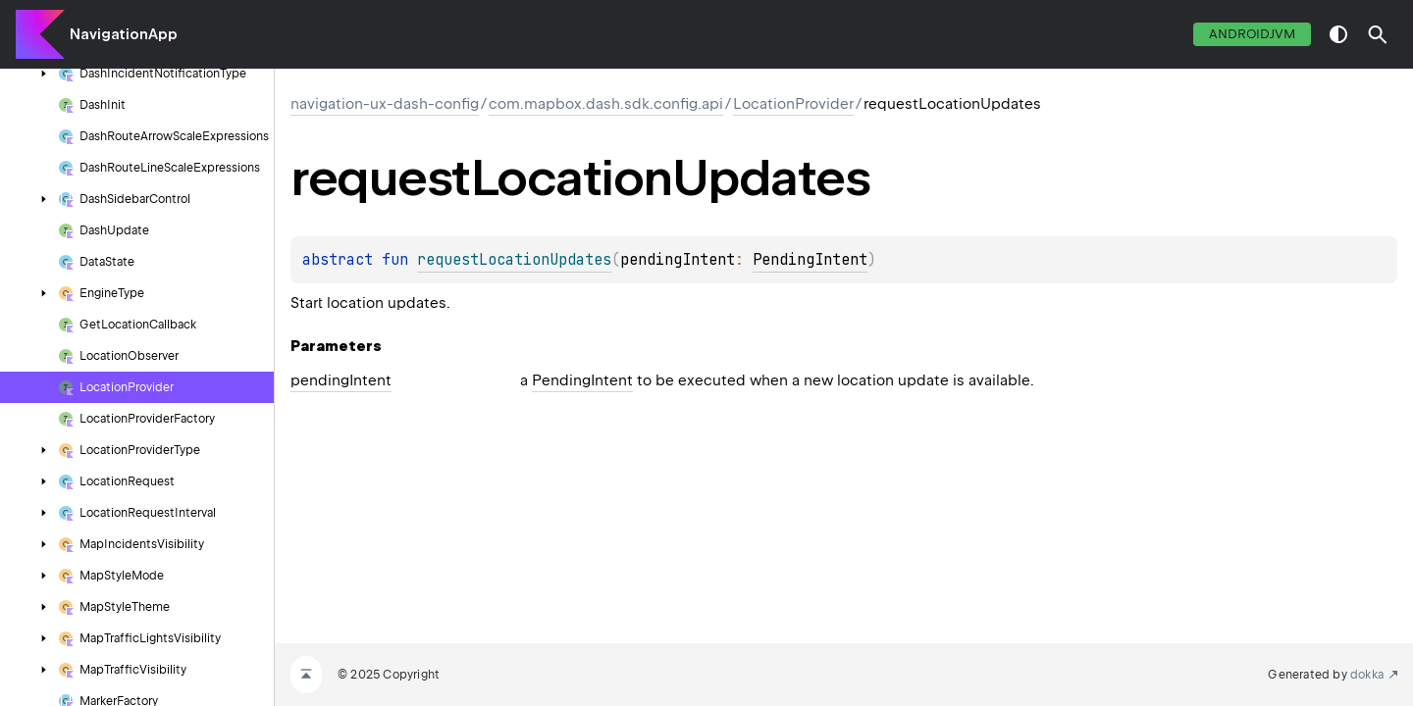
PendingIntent (810, 260)
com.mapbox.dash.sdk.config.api (606, 104)
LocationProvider (793, 104)
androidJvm (1252, 33)
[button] (1377, 34)
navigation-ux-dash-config (384, 104)
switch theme (1338, 34)
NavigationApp (124, 34)
